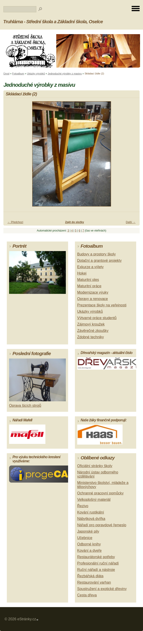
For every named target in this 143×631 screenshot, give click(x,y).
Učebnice (84, 538)
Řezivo (82, 506)
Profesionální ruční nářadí (98, 563)
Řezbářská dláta (90, 576)
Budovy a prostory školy (96, 254)
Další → (131, 222)
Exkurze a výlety (90, 267)
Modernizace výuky (92, 292)
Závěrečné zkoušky (92, 331)
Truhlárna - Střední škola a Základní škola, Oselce (53, 21)
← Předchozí (15, 222)
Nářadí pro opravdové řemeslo (101, 525)
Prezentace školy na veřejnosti (101, 305)
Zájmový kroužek (91, 324)
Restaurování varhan (94, 582)
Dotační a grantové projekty (99, 260)
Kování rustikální (90, 512)
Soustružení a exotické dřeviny (102, 589)
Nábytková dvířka (91, 519)
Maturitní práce (89, 286)
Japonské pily (88, 531)
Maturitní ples (88, 280)
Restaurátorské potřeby (96, 557)
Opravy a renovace (92, 299)
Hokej (81, 273)
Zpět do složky (74, 222)
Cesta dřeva (87, 595)
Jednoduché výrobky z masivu (65, 73)
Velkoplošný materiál (94, 499)
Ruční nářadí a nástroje (96, 570)
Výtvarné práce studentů (96, 318)
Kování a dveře (89, 550)
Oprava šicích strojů (25, 405)
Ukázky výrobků (36, 73)
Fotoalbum (18, 73)
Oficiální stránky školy (94, 466)
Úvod (6, 73)
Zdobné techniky (90, 337)
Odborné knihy (89, 544)
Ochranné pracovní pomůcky (100, 493)
